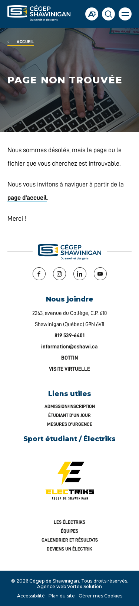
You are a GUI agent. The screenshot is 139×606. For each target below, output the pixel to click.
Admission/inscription (69, 406)
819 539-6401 (69, 335)
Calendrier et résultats (70, 540)
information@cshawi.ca (69, 347)
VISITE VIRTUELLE (69, 369)
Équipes (69, 531)
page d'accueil (27, 197)
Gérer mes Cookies (100, 596)
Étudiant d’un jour (69, 415)
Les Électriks (69, 522)
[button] (125, 13)
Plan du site (62, 596)
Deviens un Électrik (69, 548)
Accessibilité (31, 596)
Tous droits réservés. (104, 581)
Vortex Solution (84, 586)
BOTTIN (69, 358)
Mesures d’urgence (69, 424)
